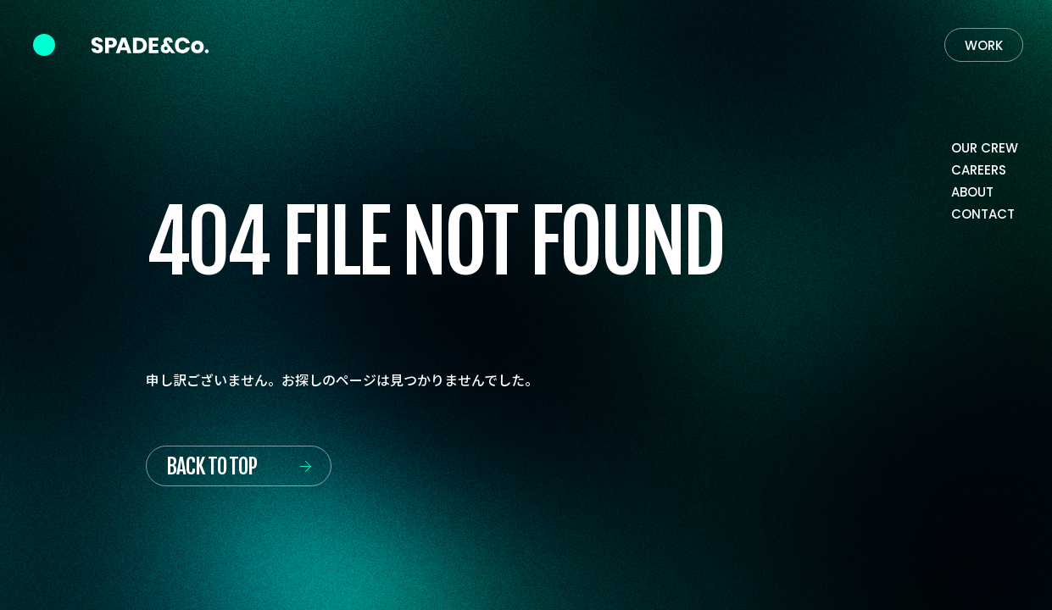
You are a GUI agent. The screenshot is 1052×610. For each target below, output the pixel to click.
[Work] (983, 45)
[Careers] (978, 171)
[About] (972, 193)
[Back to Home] (150, 45)
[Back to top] (238, 466)
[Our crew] (984, 149)
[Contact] (983, 215)
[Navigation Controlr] (44, 45)
